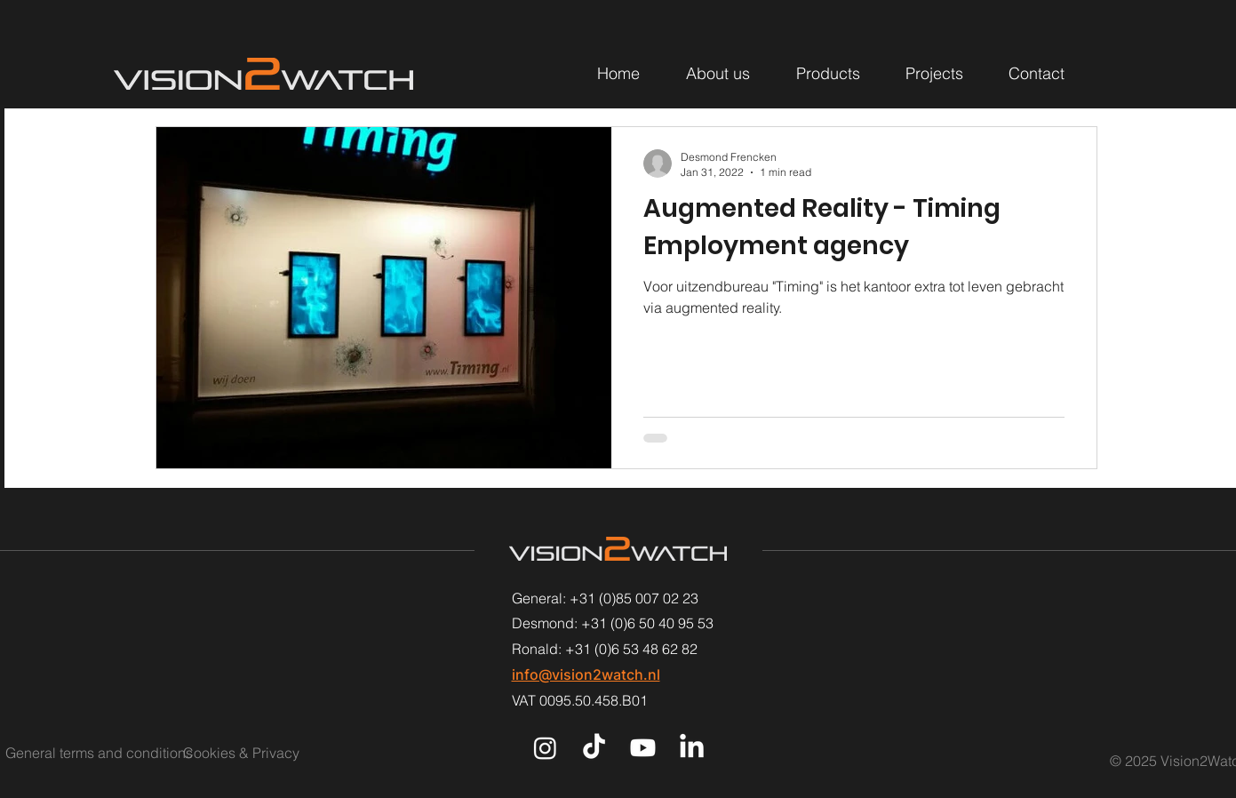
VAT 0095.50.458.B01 (580, 700)
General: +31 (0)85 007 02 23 (605, 598)
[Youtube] (643, 747)
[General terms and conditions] (99, 752)
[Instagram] (545, 747)
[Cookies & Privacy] (262, 752)
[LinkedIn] (691, 747)
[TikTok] (594, 747)
